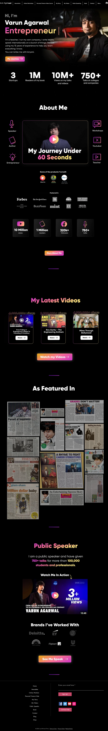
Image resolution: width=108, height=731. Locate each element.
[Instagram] (74, 704)
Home (35, 686)
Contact (34, 713)
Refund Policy (69, 728)
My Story (35, 700)
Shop (34, 720)
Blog (34, 716)
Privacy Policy (61, 728)
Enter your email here (66, 685)
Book (34, 710)
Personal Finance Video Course (34, 696)
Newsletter (34, 689)
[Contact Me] (65, 710)
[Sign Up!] (65, 694)
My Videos (34, 703)
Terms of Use (53, 728)
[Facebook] (60, 704)
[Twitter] (65, 704)
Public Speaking (35, 706)
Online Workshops (35, 693)
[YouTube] (69, 704)
